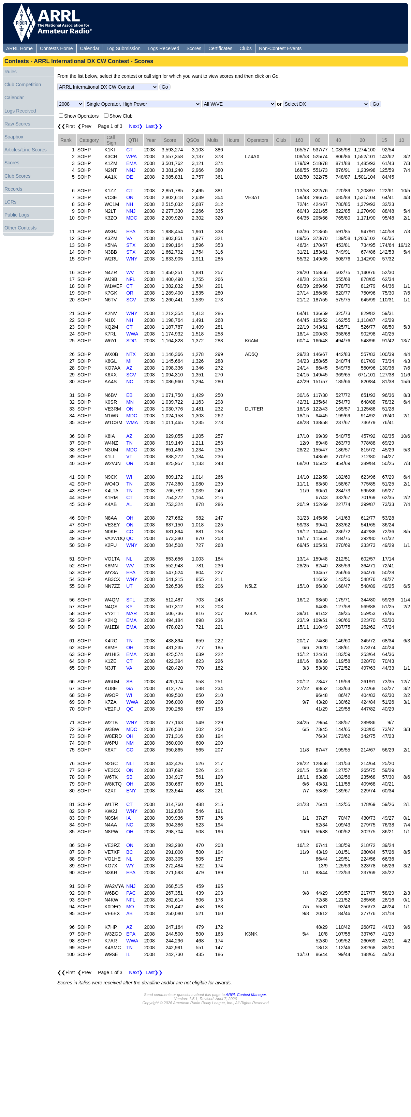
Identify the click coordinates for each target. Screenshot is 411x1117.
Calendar (90, 48)
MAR (131, 613)
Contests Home (56, 48)
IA (128, 818)
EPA (130, 231)
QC (129, 538)
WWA (132, 334)
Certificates (220, 48)
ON (129, 197)
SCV (131, 299)
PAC (131, 893)
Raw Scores (17, 123)
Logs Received (163, 48)
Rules (10, 71)
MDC (131, 218)
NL (129, 559)
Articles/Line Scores (25, 149)
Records (13, 189)
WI (129, 477)
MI (129, 361)
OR (129, 293)
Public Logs (16, 215)
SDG (131, 340)
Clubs (245, 48)
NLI (130, 763)
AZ (129, 368)
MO (130, 906)
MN (130, 402)
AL (129, 504)
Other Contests (20, 227)
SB (129, 681)
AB (129, 913)
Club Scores (17, 176)
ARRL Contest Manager (246, 995)
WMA (132, 422)
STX (130, 245)
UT (129, 586)
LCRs (10, 202)
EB (129, 395)
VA (129, 238)
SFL (130, 599)
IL (128, 954)
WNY (131, 259)
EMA (131, 163)
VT (129, 456)
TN (129, 443)
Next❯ (136, 126)
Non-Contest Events (280, 48)
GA (129, 688)
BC (129, 852)
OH (129, 518)
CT (129, 149)
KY (129, 606)
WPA (131, 156)
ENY (131, 790)
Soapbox (13, 136)
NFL (130, 279)
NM (130, 743)
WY (130, 865)
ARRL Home (19, 48)
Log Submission (123, 48)
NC (129, 381)
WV (130, 272)
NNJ (130, 170)
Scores (194, 48)
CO (129, 531)
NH (129, 204)
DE (129, 177)
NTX (131, 354)
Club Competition (22, 84)
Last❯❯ (154, 126)
